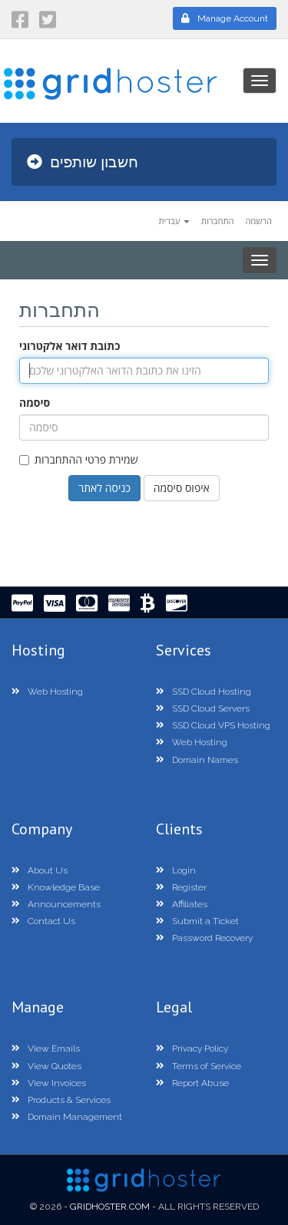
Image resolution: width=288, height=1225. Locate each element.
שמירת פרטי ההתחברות (78, 459)
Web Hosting (47, 691)
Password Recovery (204, 938)
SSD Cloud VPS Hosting (213, 725)
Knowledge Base (56, 887)
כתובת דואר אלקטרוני (69, 345)
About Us (40, 870)
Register (181, 887)
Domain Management (67, 1116)
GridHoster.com (110, 1206)
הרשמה (259, 220)
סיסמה (34, 402)
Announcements (56, 904)
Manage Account (224, 18)
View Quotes (46, 1066)
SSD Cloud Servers (203, 708)
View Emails (46, 1048)
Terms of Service (198, 1066)
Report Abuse (192, 1083)
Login (176, 870)
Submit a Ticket (197, 921)
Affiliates (181, 904)
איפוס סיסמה (182, 487)
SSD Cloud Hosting (203, 691)
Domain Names (197, 759)
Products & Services (61, 1100)
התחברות (217, 220)
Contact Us (43, 921)
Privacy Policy (192, 1048)
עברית (174, 220)
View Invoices (49, 1083)
